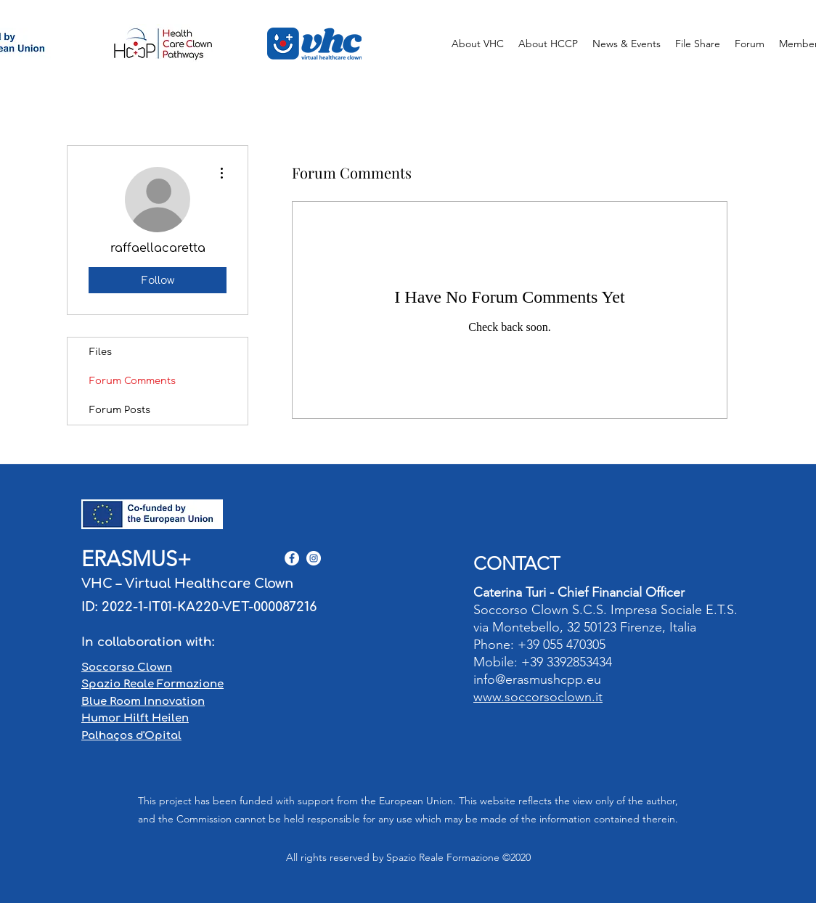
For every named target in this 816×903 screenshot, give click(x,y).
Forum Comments (132, 381)
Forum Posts (119, 410)
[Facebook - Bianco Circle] (292, 558)
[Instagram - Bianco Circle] (313, 558)
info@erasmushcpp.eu (537, 679)
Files (100, 352)
